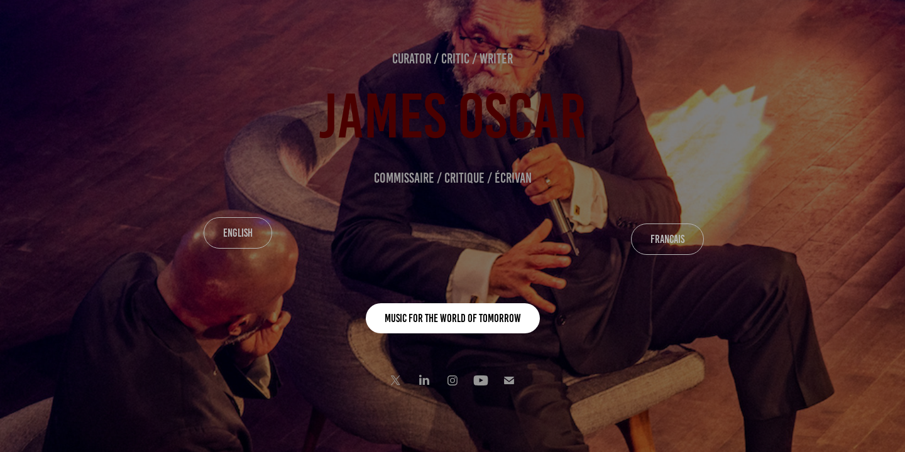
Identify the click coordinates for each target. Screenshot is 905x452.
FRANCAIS (667, 239)
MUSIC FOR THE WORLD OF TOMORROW (453, 318)
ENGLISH (238, 233)
